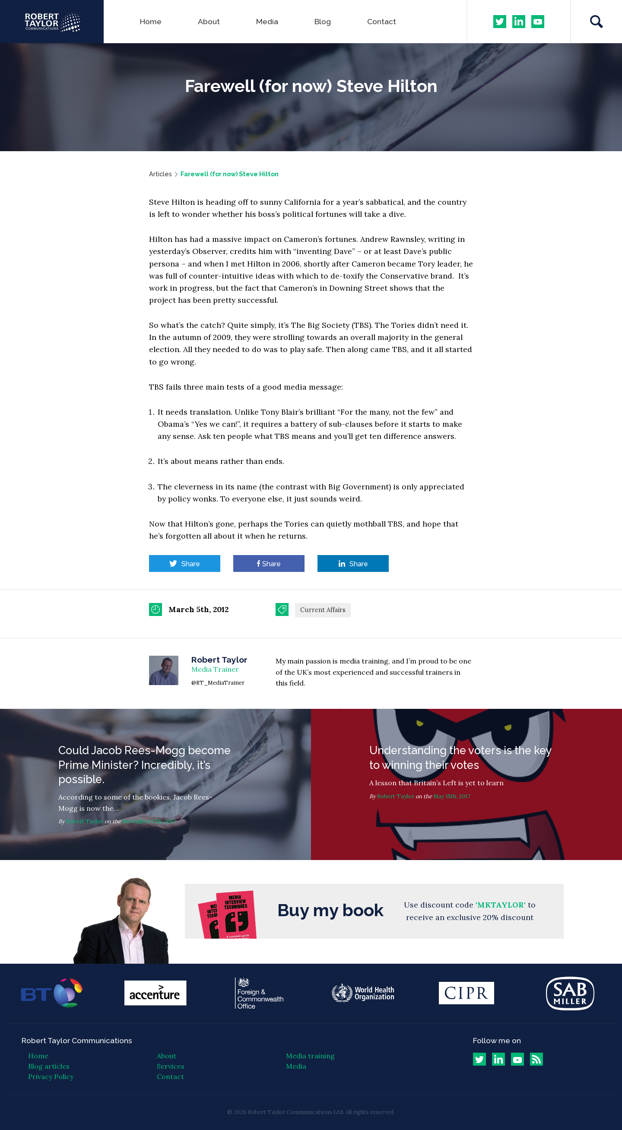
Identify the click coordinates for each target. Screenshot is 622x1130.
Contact (381, 21)
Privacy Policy (50, 1076)
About (209, 21)
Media (267, 21)
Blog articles (49, 1066)
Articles (160, 174)
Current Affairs (323, 610)
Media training (310, 1055)
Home (151, 21)
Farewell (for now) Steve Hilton (230, 174)
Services (170, 1066)
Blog (322, 21)
